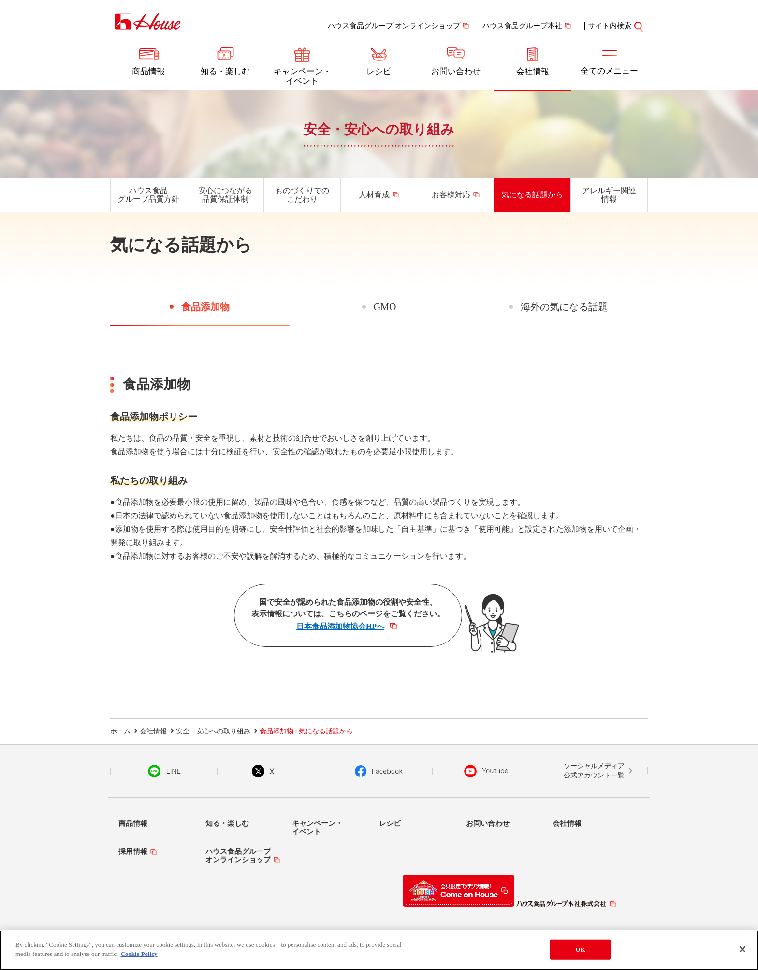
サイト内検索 (609, 26)
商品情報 (148, 71)
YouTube (486, 771)
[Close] (742, 949)
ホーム (120, 731)
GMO (385, 306)
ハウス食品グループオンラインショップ (238, 856)
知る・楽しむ (225, 71)
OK (580, 949)
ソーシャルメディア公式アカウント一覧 (594, 770)
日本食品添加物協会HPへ (340, 626)
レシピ (378, 71)
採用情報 (132, 851)
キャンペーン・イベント (302, 76)
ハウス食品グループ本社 (522, 26)
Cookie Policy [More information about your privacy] (138, 953)
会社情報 (532, 71)
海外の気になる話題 (564, 306)
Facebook (379, 771)
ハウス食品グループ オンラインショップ (394, 26)
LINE (164, 771)
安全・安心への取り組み (379, 129)
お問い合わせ (456, 71)
